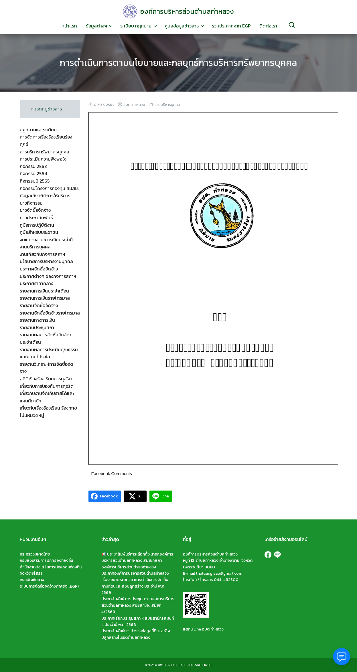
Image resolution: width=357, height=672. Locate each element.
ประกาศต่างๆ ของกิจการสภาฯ (48, 276)
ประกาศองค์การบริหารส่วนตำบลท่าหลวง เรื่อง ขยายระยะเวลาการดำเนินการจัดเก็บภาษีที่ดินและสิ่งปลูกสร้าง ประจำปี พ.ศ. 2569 (135, 583)
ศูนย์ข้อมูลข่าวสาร (182, 25)
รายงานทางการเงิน (37, 320)
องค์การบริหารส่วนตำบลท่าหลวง (187, 11)
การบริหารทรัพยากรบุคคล (44, 151)
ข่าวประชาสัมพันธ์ (36, 217)
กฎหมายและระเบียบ (38, 129)
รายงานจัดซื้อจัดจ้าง (39, 305)
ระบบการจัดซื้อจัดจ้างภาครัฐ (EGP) (49, 586)
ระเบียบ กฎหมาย (135, 25)
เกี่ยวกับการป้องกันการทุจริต (47, 386)
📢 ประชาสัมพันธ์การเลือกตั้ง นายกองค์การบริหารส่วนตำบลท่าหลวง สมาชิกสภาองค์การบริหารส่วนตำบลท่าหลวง (137, 560)
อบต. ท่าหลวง (134, 104)
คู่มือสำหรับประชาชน (39, 232)
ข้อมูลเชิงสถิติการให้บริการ (45, 195)
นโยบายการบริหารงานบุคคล (46, 261)
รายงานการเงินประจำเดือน (44, 290)
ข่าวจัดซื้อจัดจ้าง (35, 210)
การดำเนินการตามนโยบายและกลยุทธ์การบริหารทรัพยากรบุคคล (178, 63)
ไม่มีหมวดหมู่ (32, 415)
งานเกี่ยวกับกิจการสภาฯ (42, 254)
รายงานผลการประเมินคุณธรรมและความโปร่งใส (49, 353)
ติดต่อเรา (268, 25)
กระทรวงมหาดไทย (35, 554)
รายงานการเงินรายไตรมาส (45, 298)
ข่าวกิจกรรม (31, 202)
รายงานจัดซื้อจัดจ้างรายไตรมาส (50, 312)
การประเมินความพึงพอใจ (43, 158)
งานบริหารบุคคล (167, 104)
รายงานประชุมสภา (37, 327)
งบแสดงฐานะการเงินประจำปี (46, 239)
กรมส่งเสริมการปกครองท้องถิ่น (46, 561)
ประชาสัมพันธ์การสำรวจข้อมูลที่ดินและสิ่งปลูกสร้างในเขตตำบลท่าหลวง (135, 634)
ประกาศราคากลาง (36, 283)
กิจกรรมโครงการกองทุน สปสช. (49, 188)
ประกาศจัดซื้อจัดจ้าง (39, 268)
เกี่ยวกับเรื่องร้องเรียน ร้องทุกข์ (48, 407)
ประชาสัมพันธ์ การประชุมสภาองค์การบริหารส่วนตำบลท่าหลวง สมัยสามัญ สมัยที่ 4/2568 (137, 605)
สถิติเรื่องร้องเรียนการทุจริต (46, 378)
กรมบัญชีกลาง (32, 580)
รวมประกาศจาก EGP (231, 25)
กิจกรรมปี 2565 (35, 180)
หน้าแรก (69, 25)
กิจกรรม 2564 (33, 173)
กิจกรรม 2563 (33, 166)
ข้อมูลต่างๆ (96, 25)
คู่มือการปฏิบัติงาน (37, 225)
